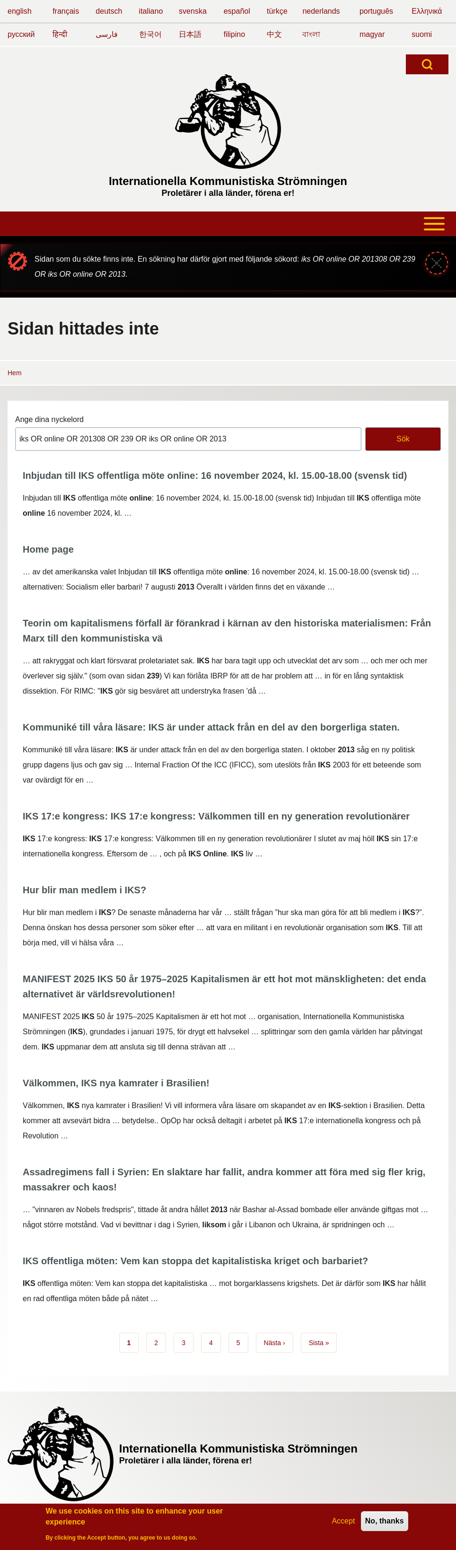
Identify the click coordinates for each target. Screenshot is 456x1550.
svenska (193, 11)
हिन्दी (60, 34)
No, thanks (384, 1521)
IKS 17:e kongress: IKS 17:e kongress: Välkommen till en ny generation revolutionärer (216, 816)
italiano (151, 11)
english (20, 11)
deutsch (109, 11)
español (237, 11)
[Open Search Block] (427, 64)
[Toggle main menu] (228, 223)
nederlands (321, 11)
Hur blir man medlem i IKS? (84, 890)
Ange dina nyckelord (49, 419)
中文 (274, 34)
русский (21, 34)
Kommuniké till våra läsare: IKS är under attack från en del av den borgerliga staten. (211, 727)
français (66, 11)
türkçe (277, 11)
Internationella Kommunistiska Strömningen (228, 181)
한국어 (150, 34)
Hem (15, 373)
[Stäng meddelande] (436, 263)
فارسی (107, 34)
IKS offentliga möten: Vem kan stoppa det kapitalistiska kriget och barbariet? (195, 1261)
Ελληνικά (427, 11)
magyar (372, 34)
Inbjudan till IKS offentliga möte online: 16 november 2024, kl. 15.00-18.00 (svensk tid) (215, 475)
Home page (48, 549)
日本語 (190, 34)
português (376, 11)
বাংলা (311, 34)
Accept (343, 1521)
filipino (234, 34)
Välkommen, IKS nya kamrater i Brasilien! (116, 1083)
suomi (422, 34)
